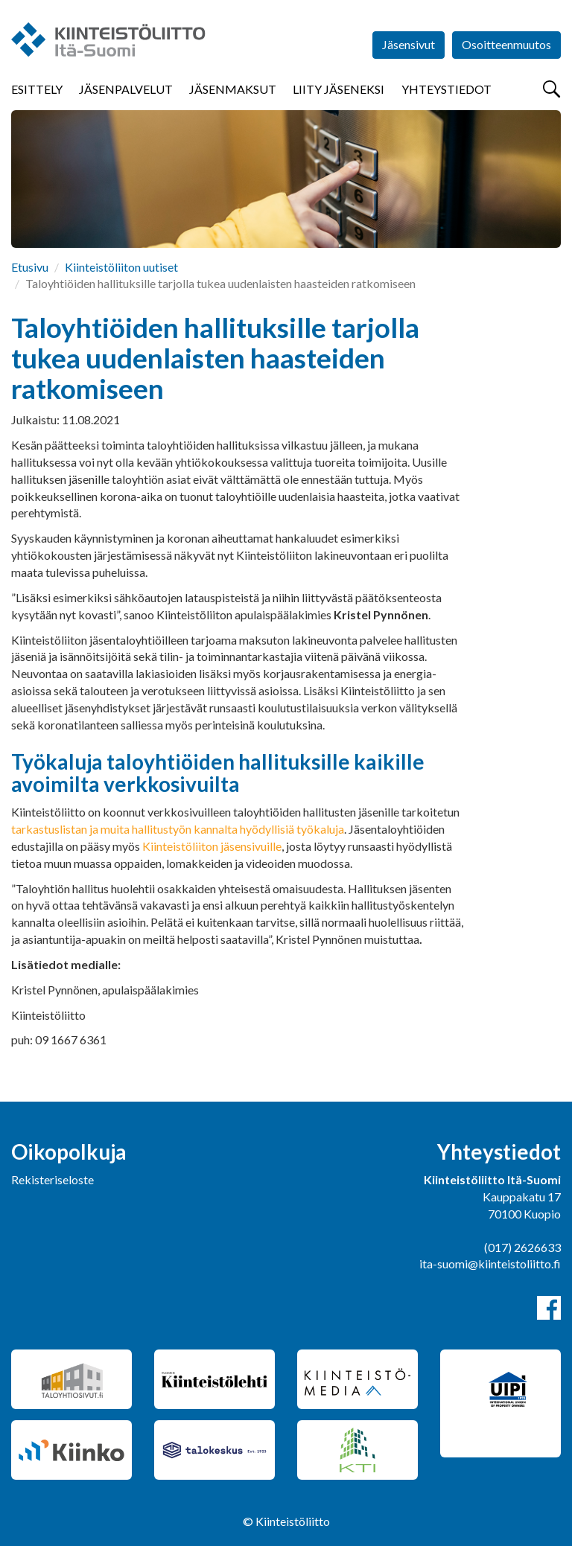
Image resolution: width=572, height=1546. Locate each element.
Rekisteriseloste (52, 1179)
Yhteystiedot (446, 89)
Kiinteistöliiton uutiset (121, 267)
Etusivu (29, 267)
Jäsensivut (408, 44)
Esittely (37, 89)
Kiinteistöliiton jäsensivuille (212, 846)
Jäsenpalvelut (126, 89)
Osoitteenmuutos (506, 44)
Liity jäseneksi (338, 89)
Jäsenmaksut (232, 89)
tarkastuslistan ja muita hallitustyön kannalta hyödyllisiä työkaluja (177, 829)
